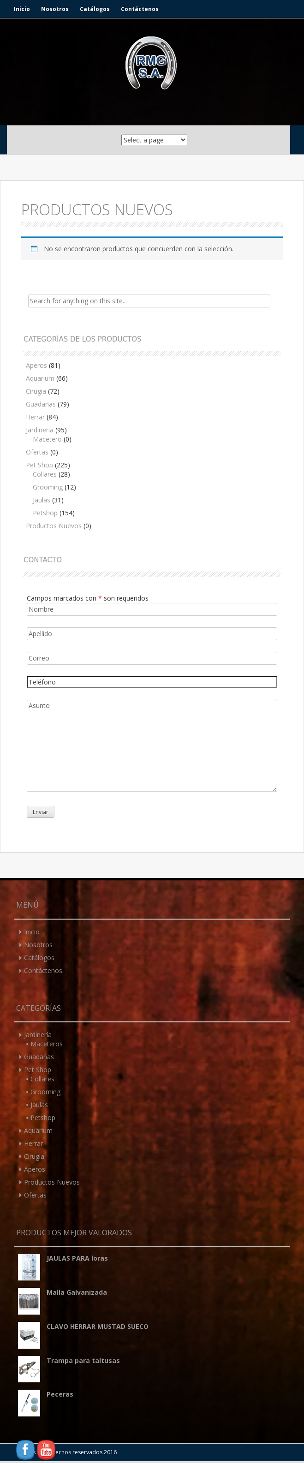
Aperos (36, 365)
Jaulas (41, 500)
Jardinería (38, 1034)
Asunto (152, 746)
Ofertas (37, 452)
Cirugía (34, 1156)
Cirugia (36, 391)
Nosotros (55, 9)
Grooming (48, 487)
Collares (45, 474)
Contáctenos (140, 9)
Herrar (35, 417)
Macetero (47, 439)
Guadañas (39, 1056)
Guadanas (41, 404)
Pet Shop (39, 464)
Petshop (45, 512)
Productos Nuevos (54, 525)
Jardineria (40, 429)
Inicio (22, 9)
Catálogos (95, 9)
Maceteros (46, 1043)
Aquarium (40, 378)
